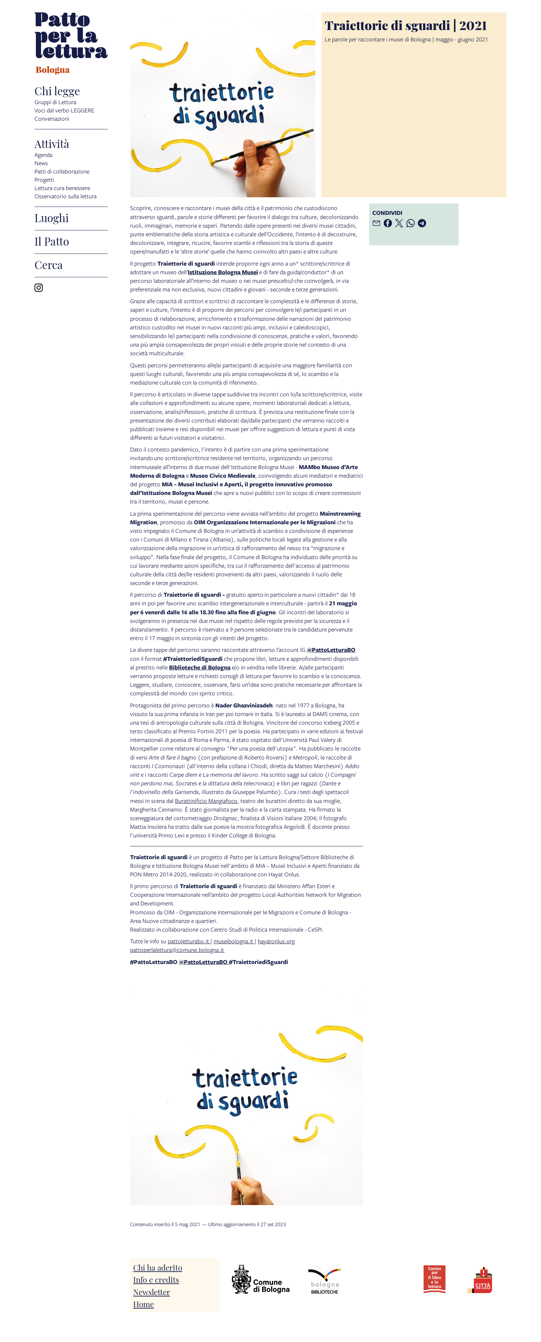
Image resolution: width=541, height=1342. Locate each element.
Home (143, 1303)
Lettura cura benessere (62, 188)
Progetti (44, 179)
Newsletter (151, 1291)
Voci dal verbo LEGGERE (64, 110)
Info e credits (156, 1279)
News (41, 163)
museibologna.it (234, 941)
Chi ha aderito (157, 1267)
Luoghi (52, 217)
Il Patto (52, 240)
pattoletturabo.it (189, 941)
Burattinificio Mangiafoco (206, 801)
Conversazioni (52, 118)
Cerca (49, 264)
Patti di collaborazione (62, 171)
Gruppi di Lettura (55, 102)
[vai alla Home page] (71, 44)
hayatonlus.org (276, 941)
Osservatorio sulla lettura (66, 196)
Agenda (43, 155)
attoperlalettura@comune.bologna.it (179, 950)
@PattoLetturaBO (204, 962)
